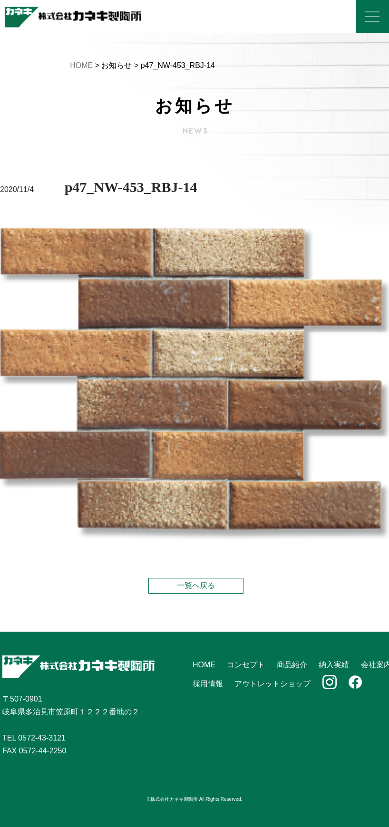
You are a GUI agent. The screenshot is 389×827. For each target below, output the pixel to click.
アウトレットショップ (272, 684)
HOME (81, 65)
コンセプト (246, 665)
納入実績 (334, 665)
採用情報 (208, 684)
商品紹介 (292, 665)
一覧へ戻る (196, 585)
